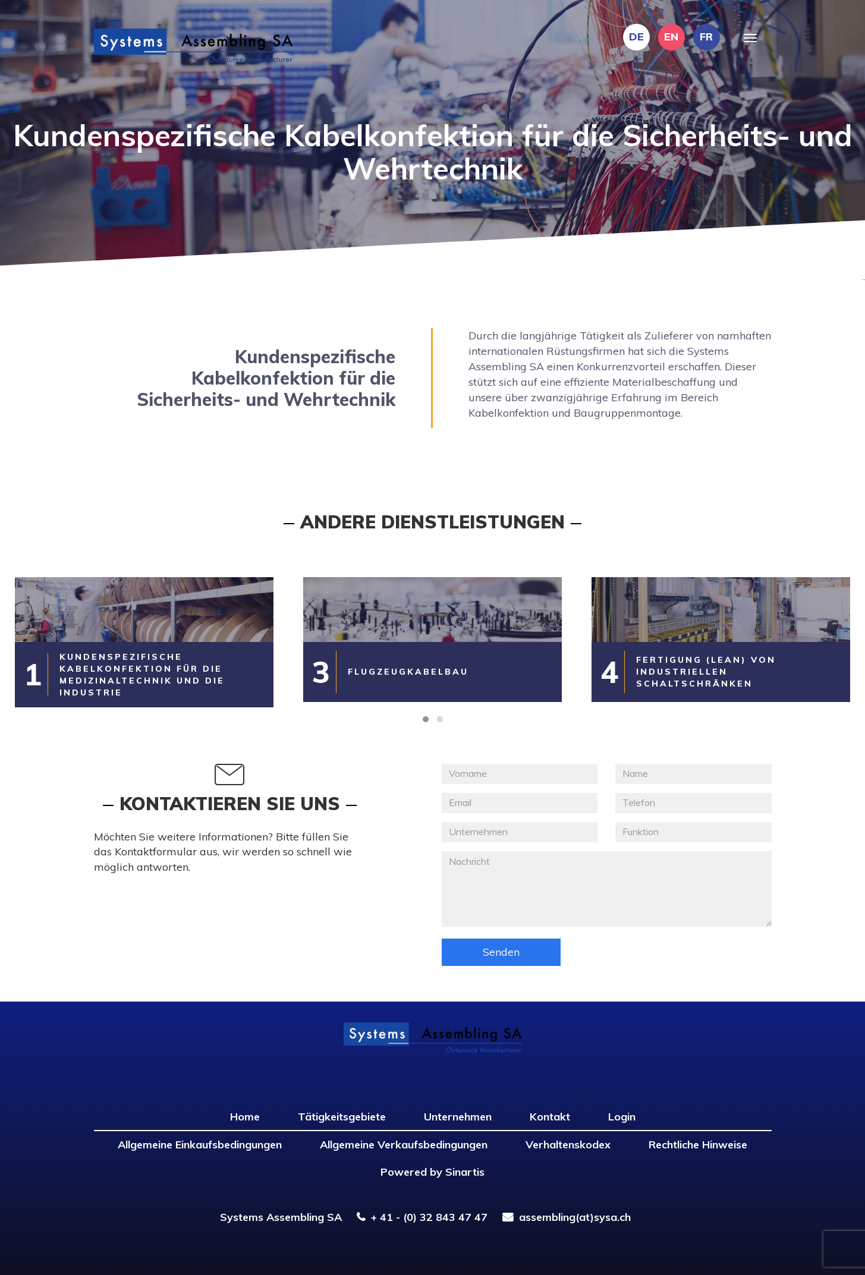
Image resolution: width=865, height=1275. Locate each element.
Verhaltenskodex (568, 1144)
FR (706, 36)
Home (245, 1116)
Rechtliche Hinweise (698, 1144)
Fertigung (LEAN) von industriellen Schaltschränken (706, 671)
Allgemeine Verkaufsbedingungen (403, 1144)
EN (671, 36)
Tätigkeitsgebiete (342, 1116)
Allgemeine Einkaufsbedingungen (200, 1144)
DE (636, 36)
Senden (501, 952)
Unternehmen (458, 1116)
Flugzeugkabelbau (408, 671)
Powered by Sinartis (432, 1172)
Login (622, 1116)
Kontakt (550, 1116)
